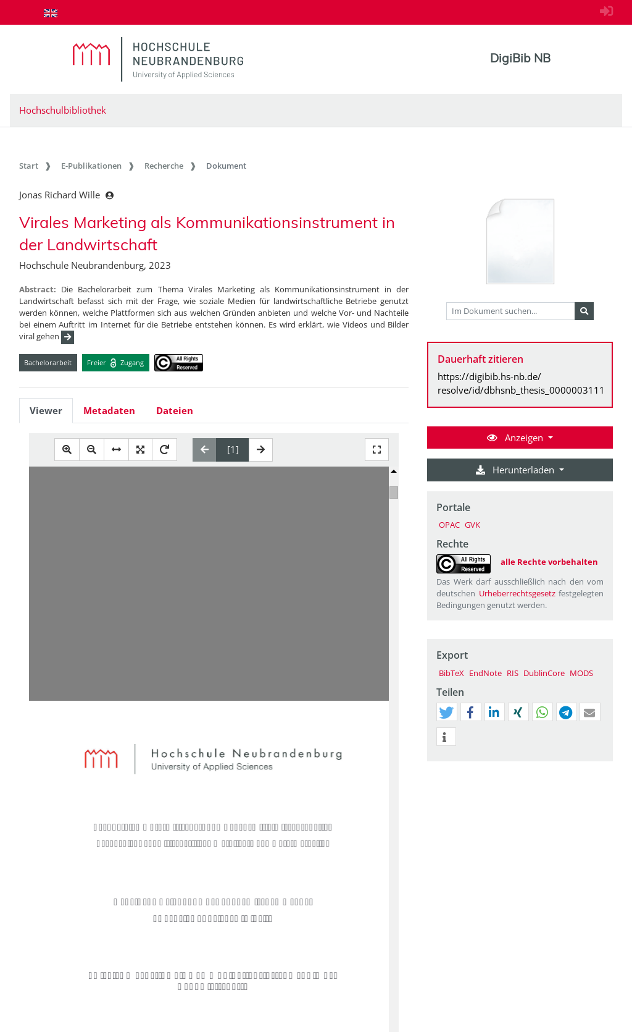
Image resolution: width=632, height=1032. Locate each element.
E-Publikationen (91, 165)
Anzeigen (516, 437)
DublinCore (544, 673)
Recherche (163, 165)
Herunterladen (516, 469)
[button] (446, 712)
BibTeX (451, 673)
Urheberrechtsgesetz (517, 593)
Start (28, 165)
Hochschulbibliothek (62, 110)
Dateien (174, 410)
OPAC (449, 524)
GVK (472, 524)
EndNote (485, 673)
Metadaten (109, 410)
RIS (512, 673)
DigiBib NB (520, 58)
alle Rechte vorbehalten (549, 561)
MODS (581, 673)
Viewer (46, 410)
